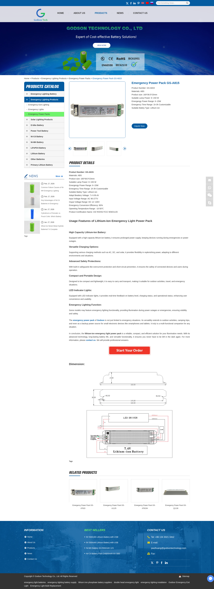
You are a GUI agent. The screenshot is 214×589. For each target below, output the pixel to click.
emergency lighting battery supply (62, 582)
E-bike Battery (37, 125)
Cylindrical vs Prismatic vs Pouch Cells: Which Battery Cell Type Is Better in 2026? (51, 215)
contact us (156, 530)
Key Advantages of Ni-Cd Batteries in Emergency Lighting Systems (50, 202)
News (120, 13)
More (58, 176)
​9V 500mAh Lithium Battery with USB (102, 537)
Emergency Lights (36, 109)
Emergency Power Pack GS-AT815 (83, 506)
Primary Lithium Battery (42, 165)
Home (60, 13)
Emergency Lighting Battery (44, 94)
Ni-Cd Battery (37, 136)
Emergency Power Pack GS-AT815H (144, 506)
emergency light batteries (35, 582)
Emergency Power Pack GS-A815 (107, 78)
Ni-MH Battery (37, 142)
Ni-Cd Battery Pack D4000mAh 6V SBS (103, 553)
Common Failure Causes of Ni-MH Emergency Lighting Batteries (52, 189)
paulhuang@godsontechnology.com (168, 548)
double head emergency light (126, 582)
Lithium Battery (38, 153)
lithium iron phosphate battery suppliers (95, 582)
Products (101, 13)
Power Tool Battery (39, 131)
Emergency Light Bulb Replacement (45, 586)
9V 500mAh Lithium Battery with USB (102, 542)
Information (34, 530)
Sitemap (185, 576)
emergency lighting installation (154, 582)
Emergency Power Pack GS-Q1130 (175, 506)
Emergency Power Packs (79, 78)
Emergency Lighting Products (54, 78)
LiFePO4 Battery (38, 148)
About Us (79, 13)
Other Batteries (38, 159)
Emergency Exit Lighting (38, 105)
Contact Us (140, 13)
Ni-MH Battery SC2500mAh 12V (100, 548)
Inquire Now (139, 126)
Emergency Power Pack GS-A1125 (113, 506)
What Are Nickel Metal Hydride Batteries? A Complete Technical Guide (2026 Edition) (52, 228)
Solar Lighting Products (42, 119)
